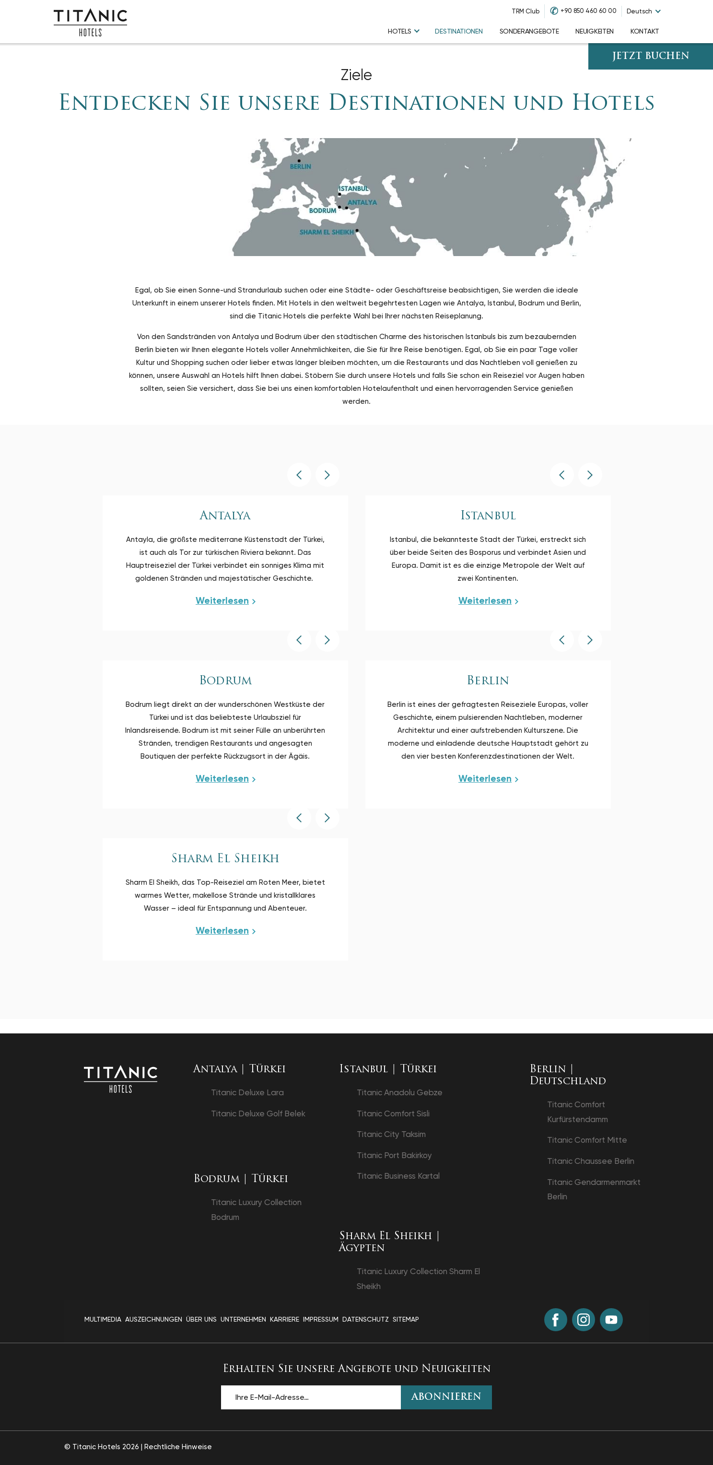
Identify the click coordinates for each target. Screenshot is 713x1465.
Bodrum (225, 681)
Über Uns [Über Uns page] (201, 1319)
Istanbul (488, 516)
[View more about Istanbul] (487, 601)
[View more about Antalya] (225, 601)
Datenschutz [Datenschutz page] (365, 1319)
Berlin (488, 681)
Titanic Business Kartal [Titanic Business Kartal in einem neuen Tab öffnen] (398, 1176)
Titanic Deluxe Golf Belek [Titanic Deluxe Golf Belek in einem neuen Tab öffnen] (258, 1113)
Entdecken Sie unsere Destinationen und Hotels (356, 104)
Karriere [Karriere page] (284, 1319)
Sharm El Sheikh (225, 859)
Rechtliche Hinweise (178, 1446)
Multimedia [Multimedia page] (102, 1319)
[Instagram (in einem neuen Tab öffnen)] (583, 1319)
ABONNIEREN (446, 1397)
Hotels (399, 31)
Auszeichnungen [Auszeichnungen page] (153, 1319)
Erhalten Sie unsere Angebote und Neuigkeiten (356, 1369)
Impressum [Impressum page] (321, 1319)
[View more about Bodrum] (225, 779)
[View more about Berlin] (487, 779)
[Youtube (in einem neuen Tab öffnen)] (611, 1319)
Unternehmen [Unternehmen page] (243, 1319)
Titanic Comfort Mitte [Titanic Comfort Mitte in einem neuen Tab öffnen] (587, 1140)
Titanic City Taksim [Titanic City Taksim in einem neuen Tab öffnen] (391, 1134)
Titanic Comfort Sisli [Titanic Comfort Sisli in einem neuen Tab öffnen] (393, 1113)
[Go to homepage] (90, 21)
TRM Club (525, 11)
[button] (299, 475)
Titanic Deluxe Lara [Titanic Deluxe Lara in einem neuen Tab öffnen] (247, 1092)
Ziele (356, 75)
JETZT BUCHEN (651, 56)
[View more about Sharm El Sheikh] (225, 931)
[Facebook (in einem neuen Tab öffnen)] (555, 1319)
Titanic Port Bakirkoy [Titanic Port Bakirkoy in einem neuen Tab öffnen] (394, 1155)
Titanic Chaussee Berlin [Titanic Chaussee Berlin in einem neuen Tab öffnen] (590, 1161)
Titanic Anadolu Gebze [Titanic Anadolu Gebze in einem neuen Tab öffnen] (400, 1092)
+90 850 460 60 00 (589, 10)
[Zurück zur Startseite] (120, 1078)
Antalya (225, 516)
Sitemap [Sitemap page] (406, 1319)
